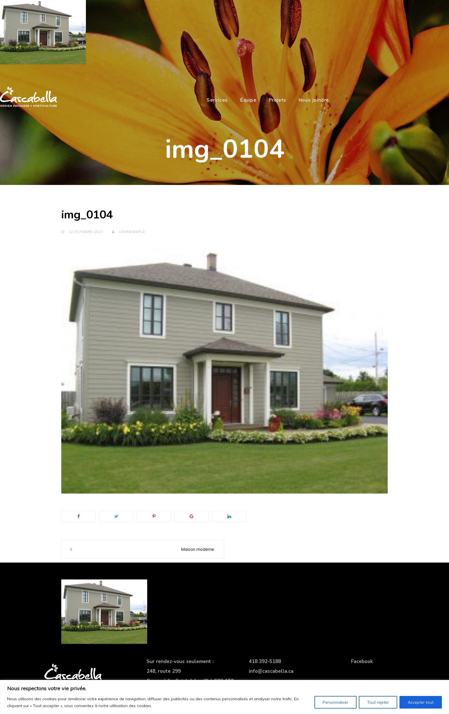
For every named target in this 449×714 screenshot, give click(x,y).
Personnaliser (335, 702)
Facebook (362, 661)
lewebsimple (128, 232)
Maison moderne (197, 549)
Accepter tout (421, 702)
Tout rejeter (378, 702)
